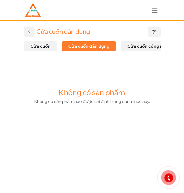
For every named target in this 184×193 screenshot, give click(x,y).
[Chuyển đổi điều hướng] (155, 10)
